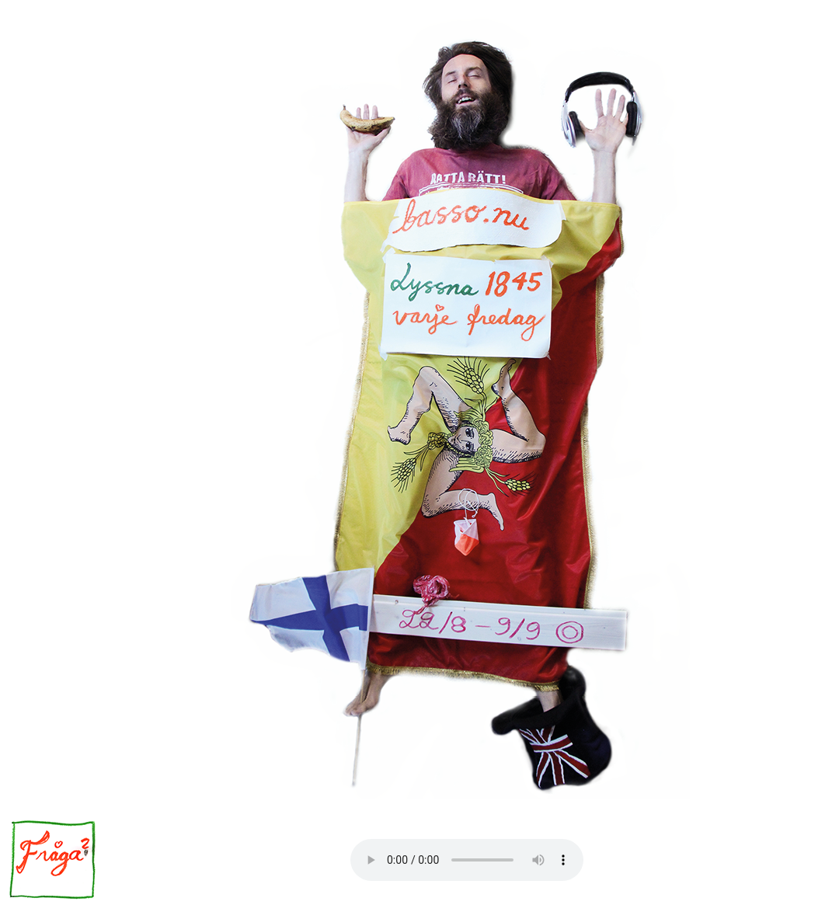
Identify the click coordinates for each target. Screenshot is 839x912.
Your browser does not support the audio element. (466, 860)
